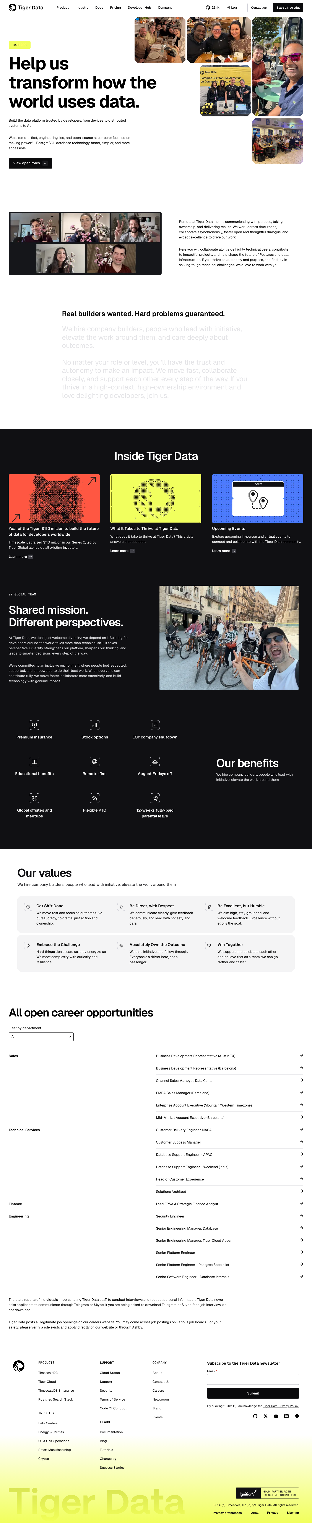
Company (165, 7)
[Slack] (297, 1416)
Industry (82, 7)
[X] (265, 1416)
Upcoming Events (257, 517)
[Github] (255, 1416)
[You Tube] (276, 1416)
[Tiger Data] (18, 1366)
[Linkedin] (286, 1416)
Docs (99, 7)
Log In (233, 7)
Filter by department (25, 1028)
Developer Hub (139, 7)
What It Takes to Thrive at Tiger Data (156, 517)
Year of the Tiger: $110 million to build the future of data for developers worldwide (54, 517)
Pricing (115, 7)
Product (63, 7)
